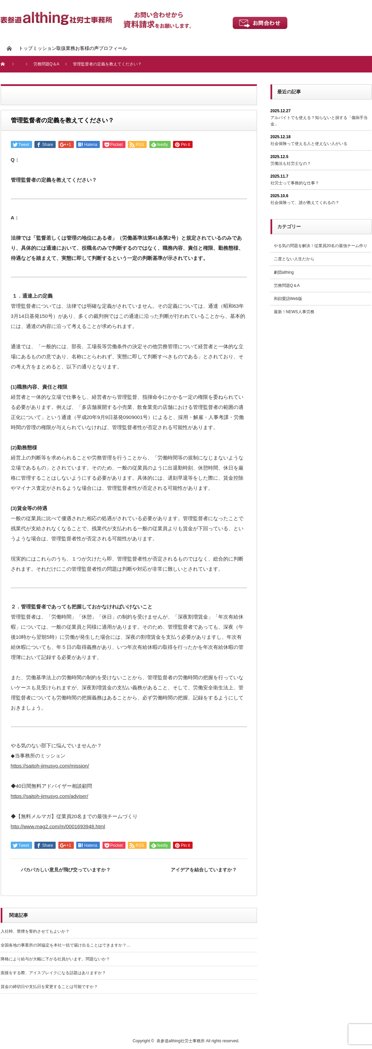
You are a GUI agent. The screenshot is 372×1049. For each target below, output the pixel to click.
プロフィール (113, 48)
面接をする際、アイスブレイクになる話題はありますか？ (53, 972)
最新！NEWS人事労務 (294, 311)
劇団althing (284, 272)
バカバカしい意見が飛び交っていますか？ (66, 869)
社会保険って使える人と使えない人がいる (308, 143)
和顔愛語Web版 (288, 298)
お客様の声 (87, 48)
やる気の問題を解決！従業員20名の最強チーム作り (320, 245)
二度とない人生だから (294, 259)
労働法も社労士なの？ (290, 163)
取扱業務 (65, 48)
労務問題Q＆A (287, 285)
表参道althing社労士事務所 (180, 1041)
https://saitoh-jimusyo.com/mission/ (50, 766)
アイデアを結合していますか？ (204, 869)
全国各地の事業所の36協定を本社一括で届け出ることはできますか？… (66, 945)
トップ (26, 48)
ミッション (44, 48)
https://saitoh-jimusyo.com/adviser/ (49, 796)
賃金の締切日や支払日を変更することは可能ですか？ (49, 986)
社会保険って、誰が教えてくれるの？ (304, 202)
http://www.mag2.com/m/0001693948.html (58, 826)
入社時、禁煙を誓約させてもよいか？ (35, 931)
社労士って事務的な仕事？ (294, 183)
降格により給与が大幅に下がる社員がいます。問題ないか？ (55, 959)
